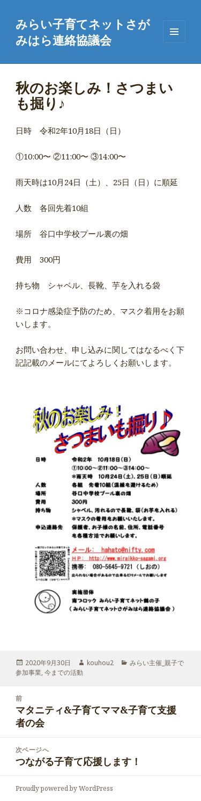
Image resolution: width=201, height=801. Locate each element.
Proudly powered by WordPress (64, 788)
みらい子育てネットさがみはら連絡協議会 (83, 32)
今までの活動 (63, 672)
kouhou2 (100, 662)
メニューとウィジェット (174, 42)
